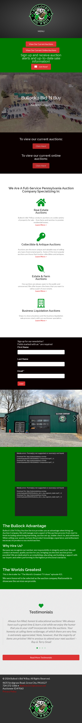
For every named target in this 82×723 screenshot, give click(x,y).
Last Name (23, 359)
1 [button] (37, 648)
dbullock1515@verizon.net (32, 685)
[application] (41, 467)
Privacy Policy (9, 691)
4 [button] (45, 648)
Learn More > (41, 225)
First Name (23, 347)
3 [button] (42, 648)
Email (21, 371)
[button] (6, 418)
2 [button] (39, 648)
